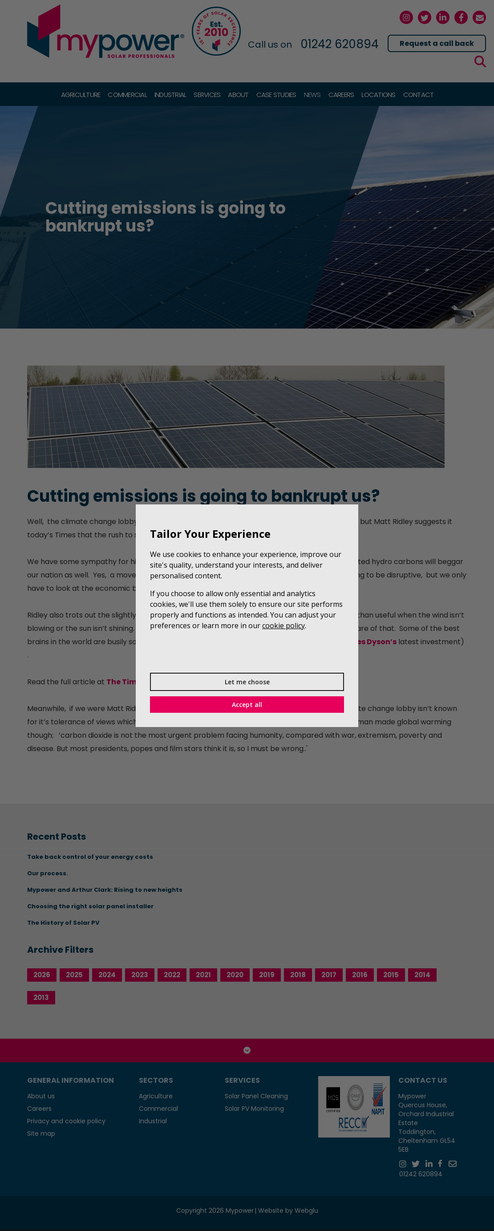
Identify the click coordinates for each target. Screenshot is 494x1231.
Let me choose (247, 682)
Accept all (247, 704)
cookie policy (283, 625)
